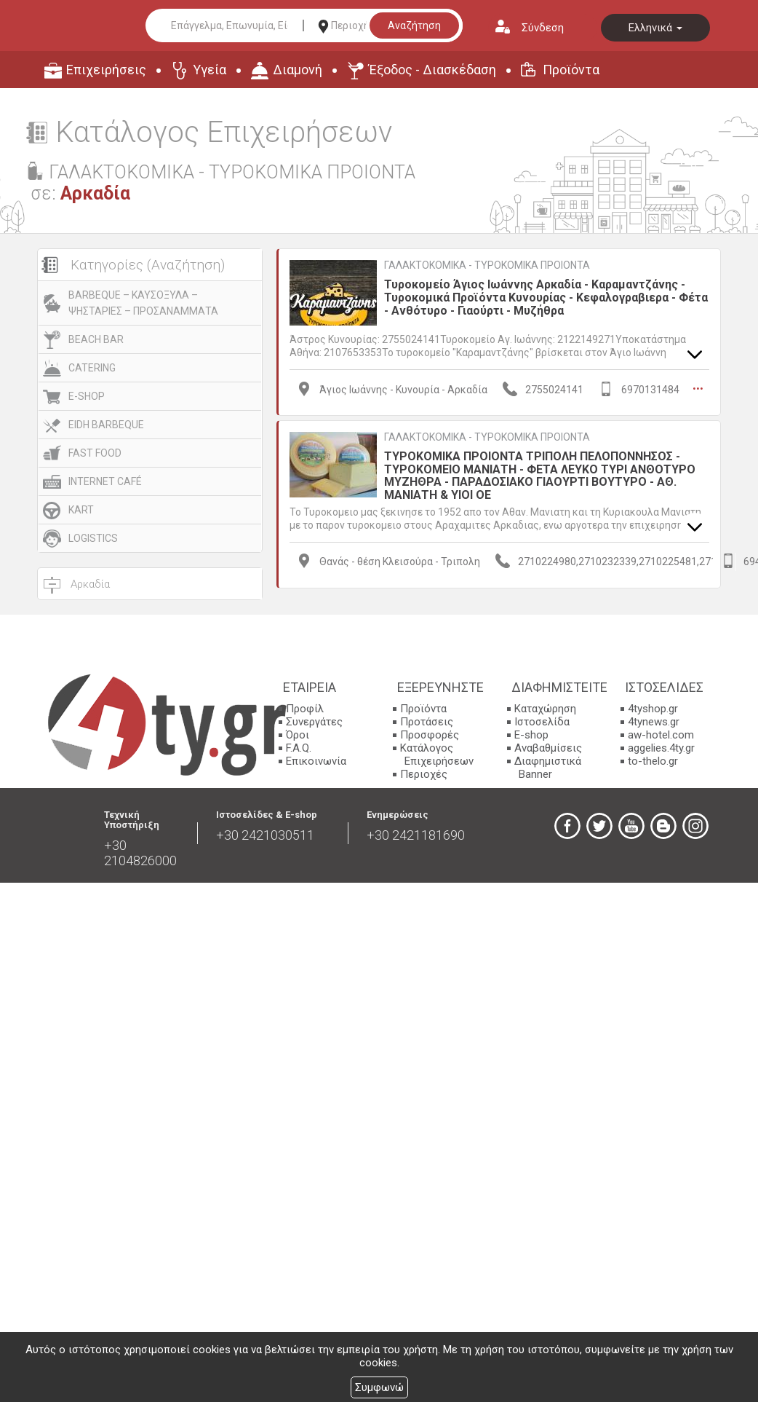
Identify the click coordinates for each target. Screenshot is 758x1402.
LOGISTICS (93, 538)
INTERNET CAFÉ (105, 481)
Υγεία (209, 69)
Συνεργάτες (314, 721)
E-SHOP (86, 396)
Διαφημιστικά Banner (547, 768)
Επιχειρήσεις (106, 69)
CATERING (92, 368)
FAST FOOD (94, 453)
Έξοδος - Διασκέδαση (432, 69)
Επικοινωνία (316, 761)
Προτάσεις (426, 721)
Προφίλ (305, 708)
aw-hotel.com (661, 734)
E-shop (531, 734)
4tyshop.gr (653, 708)
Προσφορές (429, 734)
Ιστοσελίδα (542, 721)
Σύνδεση (543, 27)
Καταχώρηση (545, 708)
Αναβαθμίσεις (548, 748)
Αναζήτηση (414, 25)
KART (81, 510)
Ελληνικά (655, 27)
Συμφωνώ (379, 1387)
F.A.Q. (298, 748)
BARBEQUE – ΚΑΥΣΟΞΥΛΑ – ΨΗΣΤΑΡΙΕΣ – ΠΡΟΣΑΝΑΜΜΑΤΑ (143, 303)
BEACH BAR (96, 339)
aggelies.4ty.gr (661, 748)
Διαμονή (297, 69)
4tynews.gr (653, 721)
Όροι (297, 734)
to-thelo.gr (653, 761)
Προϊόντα (571, 69)
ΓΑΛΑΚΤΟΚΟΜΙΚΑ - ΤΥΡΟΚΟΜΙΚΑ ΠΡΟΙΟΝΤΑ (487, 265)
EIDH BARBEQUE (106, 424)
